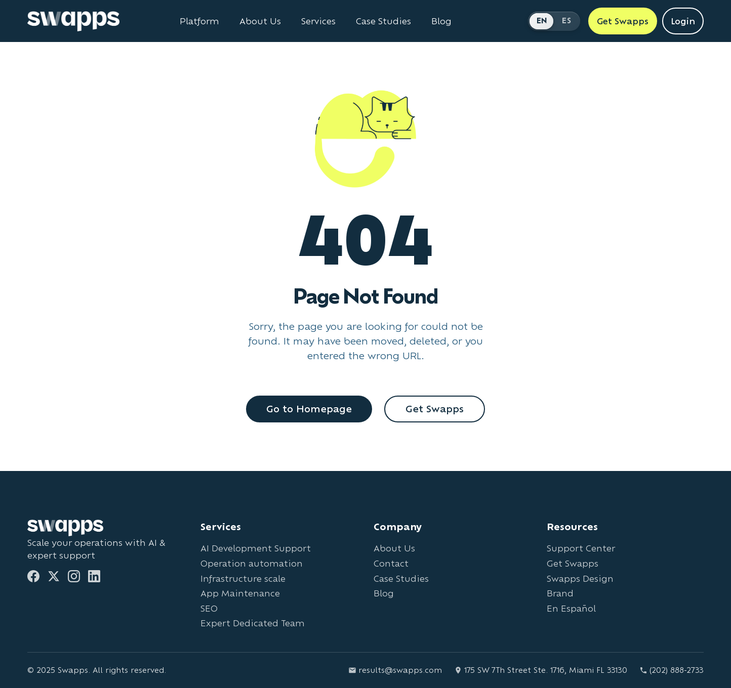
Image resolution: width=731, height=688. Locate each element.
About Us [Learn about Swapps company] (260, 21)
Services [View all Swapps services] (318, 21)
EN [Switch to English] (542, 20)
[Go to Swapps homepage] (73, 21)
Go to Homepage (309, 409)
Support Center (581, 548)
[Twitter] (54, 576)
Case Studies (401, 578)
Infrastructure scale (243, 578)
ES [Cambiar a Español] (566, 20)
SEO (209, 608)
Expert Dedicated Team (252, 623)
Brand (560, 593)
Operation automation (251, 563)
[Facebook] (33, 576)
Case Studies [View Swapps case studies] (383, 21)
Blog (384, 593)
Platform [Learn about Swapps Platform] (199, 21)
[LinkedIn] (94, 576)
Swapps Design (580, 578)
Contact (391, 563)
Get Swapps (434, 409)
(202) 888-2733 (671, 670)
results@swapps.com (395, 670)
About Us (394, 548)
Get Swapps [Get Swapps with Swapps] (622, 21)
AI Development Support (255, 548)
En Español (571, 608)
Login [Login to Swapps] (683, 21)
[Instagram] (74, 576)
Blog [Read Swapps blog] (441, 21)
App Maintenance (240, 593)
